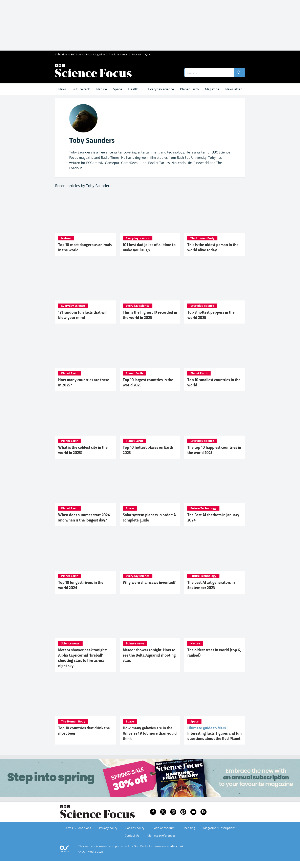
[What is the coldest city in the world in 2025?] (85, 415)
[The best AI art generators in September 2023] (214, 550)
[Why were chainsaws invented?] (150, 550)
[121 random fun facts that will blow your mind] (85, 280)
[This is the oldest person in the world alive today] (214, 213)
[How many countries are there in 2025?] (85, 348)
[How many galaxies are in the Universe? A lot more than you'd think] (150, 696)
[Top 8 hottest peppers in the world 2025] (214, 280)
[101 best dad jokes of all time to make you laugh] (150, 213)
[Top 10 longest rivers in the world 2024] (85, 550)
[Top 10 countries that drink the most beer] (85, 696)
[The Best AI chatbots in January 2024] (214, 483)
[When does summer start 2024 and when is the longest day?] (85, 483)
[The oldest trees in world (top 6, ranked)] (214, 618)
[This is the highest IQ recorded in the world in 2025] (150, 280)
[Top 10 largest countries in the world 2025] (150, 348)
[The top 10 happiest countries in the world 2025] (214, 415)
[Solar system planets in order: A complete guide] (150, 483)
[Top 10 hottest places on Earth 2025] (150, 415)
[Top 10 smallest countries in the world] (214, 348)
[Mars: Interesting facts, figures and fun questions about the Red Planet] (214, 696)
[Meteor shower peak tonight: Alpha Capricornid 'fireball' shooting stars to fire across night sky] (85, 618)
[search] (239, 72)
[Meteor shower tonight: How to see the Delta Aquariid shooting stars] (150, 618)
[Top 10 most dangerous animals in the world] (85, 213)
